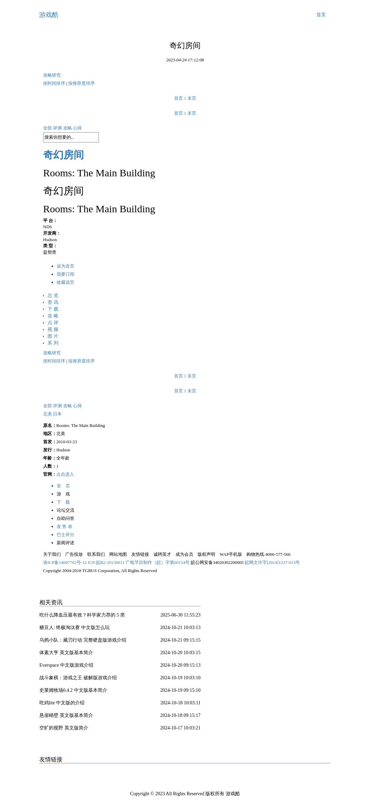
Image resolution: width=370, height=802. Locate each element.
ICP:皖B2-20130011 (107, 562)
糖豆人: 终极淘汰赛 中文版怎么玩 (74, 627)
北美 (48, 413)
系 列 (53, 343)
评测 (58, 128)
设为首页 (65, 266)
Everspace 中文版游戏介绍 (66, 665)
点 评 (53, 322)
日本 (57, 413)
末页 (191, 98)
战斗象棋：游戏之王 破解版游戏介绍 (78, 677)
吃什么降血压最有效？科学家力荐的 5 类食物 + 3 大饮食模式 (82, 616)
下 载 (53, 309)
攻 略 (53, 315)
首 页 (63, 485)
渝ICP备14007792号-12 (65, 562)
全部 (48, 128)
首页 (321, 14)
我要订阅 (65, 274)
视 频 (53, 329)
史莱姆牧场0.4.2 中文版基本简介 (73, 690)
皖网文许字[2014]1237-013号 (272, 562)
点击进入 (65, 474)
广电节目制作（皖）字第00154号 (158, 562)
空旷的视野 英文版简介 (63, 727)
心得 (77, 128)
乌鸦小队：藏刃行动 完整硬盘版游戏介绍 (82, 640)
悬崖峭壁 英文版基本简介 (66, 715)
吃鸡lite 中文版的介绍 (62, 702)
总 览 (53, 295)
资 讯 (53, 302)
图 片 (53, 336)
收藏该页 (65, 282)
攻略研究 (52, 75)
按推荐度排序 (81, 83)
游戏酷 (48, 14)
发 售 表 (64, 526)
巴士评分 (65, 534)
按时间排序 (54, 83)
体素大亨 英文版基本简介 (66, 652)
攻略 (68, 128)
